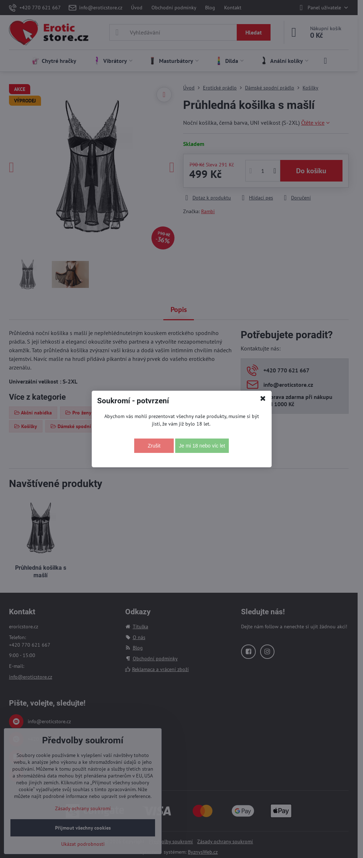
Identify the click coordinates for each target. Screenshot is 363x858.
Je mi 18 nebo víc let (202, 446)
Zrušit (154, 446)
